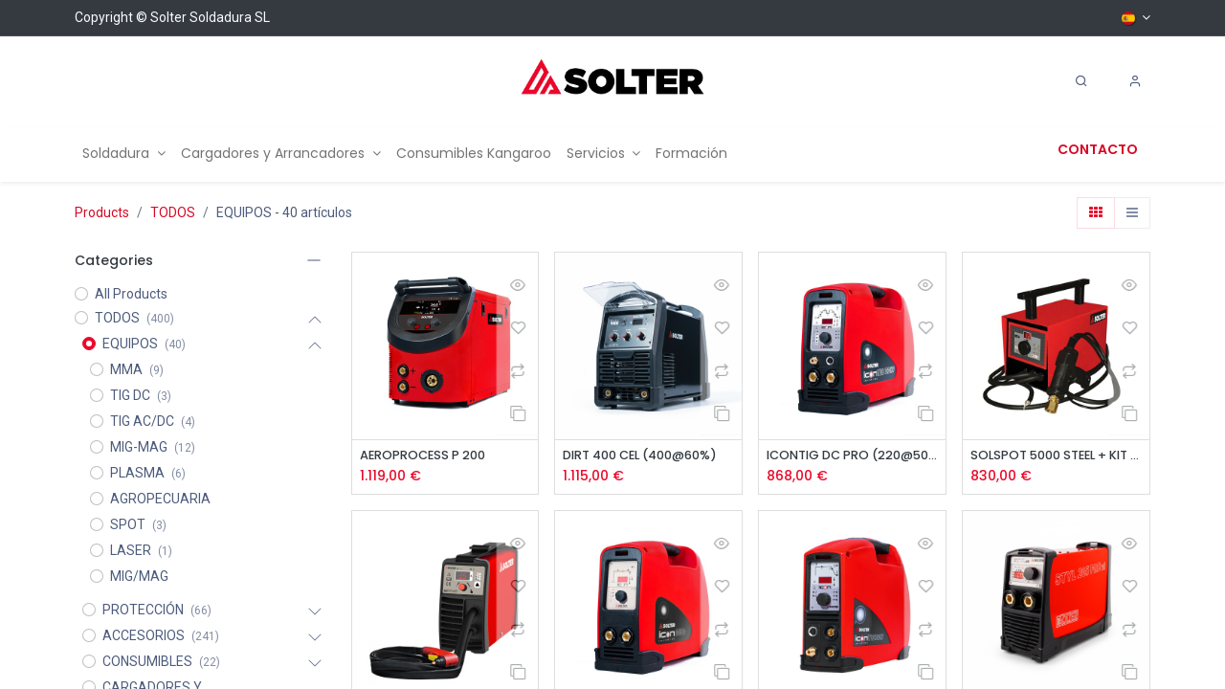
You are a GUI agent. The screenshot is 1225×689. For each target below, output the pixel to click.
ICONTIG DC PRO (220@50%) (852, 456)
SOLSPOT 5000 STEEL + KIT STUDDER (1056, 456)
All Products (131, 293)
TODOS (172, 212)
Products (102, 212)
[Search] (1081, 81)
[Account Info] (1135, 81)
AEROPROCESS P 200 (429, 456)
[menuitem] (124, 153)
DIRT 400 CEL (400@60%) (648, 456)
